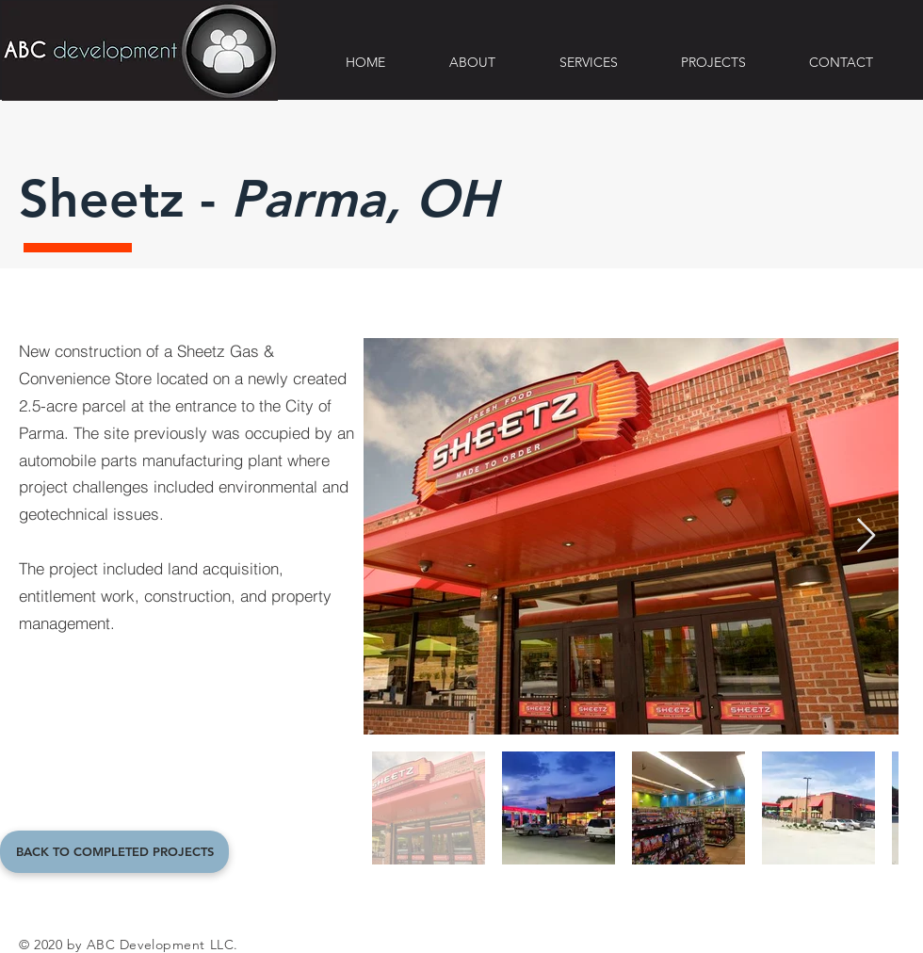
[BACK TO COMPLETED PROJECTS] (114, 852)
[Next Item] (866, 536)
